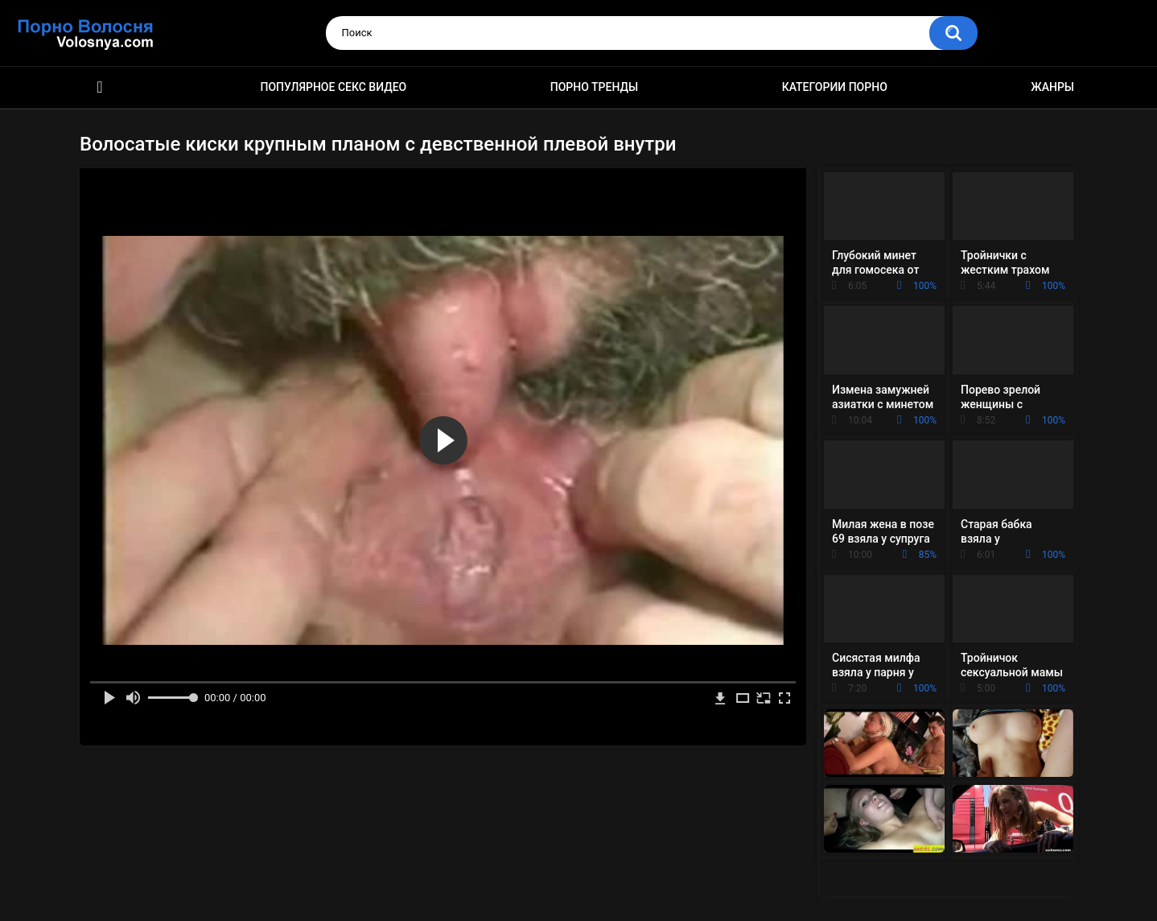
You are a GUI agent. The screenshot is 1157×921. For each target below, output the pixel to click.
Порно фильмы (100, 87)
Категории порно (834, 87)
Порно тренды (594, 87)
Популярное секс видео (334, 87)
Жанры (1052, 87)
